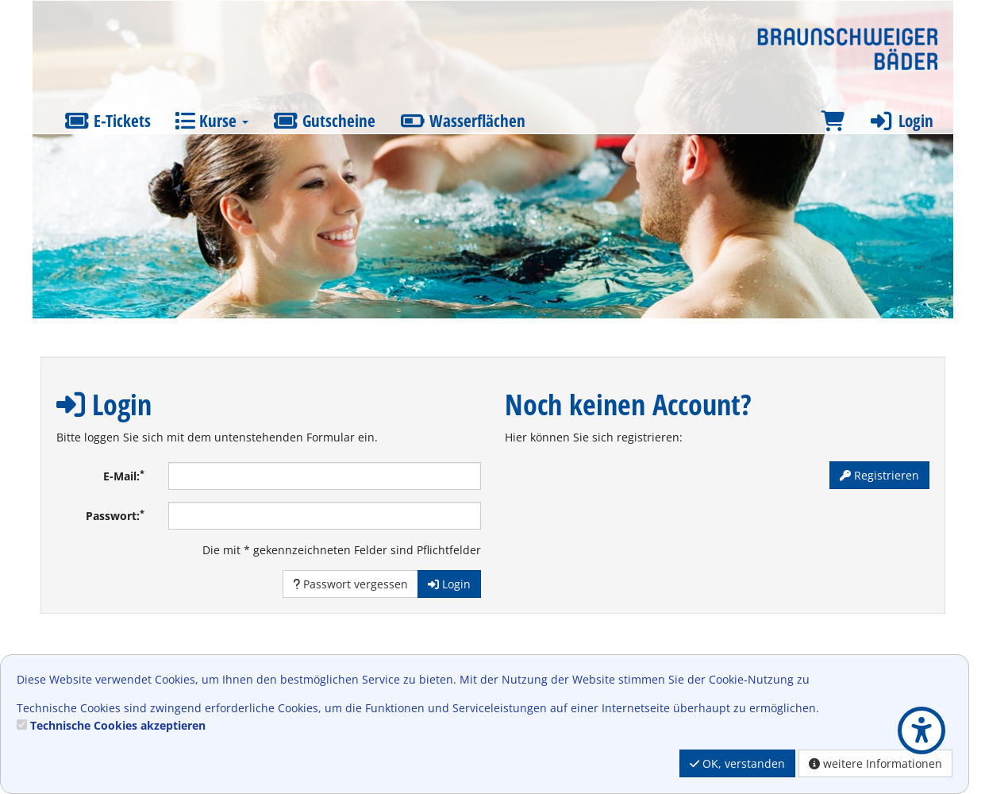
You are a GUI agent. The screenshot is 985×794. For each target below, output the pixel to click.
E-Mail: (123, 476)
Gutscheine (323, 121)
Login (900, 121)
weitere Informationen (875, 763)
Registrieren (879, 475)
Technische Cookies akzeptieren (118, 725)
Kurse (211, 121)
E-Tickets (108, 121)
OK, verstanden (737, 763)
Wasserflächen (462, 121)
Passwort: (115, 515)
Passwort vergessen (350, 584)
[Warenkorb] (832, 121)
